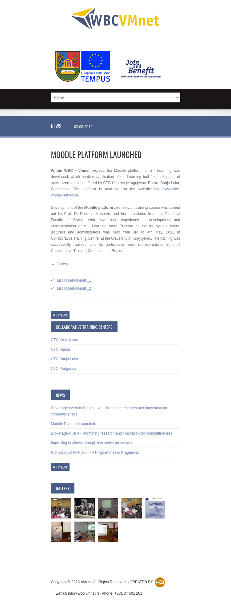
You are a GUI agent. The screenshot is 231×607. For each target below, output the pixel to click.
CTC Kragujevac (64, 340)
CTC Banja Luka (64, 359)
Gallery (62, 264)
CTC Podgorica (63, 368)
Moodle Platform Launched (73, 424)
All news (60, 315)
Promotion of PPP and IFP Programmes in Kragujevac (95, 452)
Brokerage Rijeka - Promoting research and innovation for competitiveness (112, 433)
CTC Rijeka (60, 349)
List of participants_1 (74, 280)
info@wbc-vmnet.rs (84, 593)
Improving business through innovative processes (91, 443)
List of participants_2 (74, 288)
